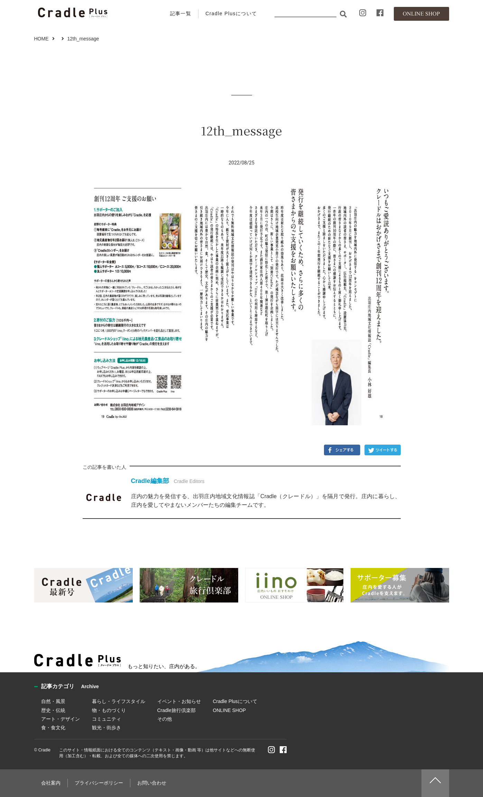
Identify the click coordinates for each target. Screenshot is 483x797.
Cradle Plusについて (231, 13)
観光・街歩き (106, 727)
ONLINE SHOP (229, 710)
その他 (164, 719)
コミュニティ (106, 719)
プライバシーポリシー (99, 783)
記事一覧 (181, 13)
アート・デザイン (60, 719)
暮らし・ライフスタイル (118, 701)
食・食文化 (53, 727)
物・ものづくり (109, 710)
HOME (41, 38)
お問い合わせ (151, 783)
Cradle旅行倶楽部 (176, 710)
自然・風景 (53, 701)
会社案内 (51, 783)
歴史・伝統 (53, 710)
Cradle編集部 (150, 480)
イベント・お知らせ (179, 701)
